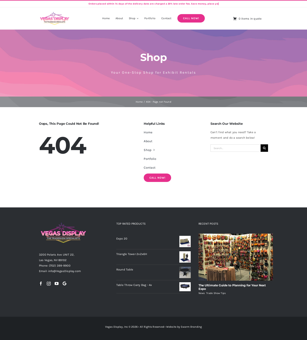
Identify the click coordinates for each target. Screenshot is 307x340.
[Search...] (235, 148)
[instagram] (49, 284)
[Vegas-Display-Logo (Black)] (54, 12)
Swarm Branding (191, 326)
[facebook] (41, 284)
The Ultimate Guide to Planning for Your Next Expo (232, 287)
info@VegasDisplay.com (64, 271)
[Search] (264, 148)
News (202, 293)
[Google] (64, 284)
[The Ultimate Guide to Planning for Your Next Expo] (236, 257)
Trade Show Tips (216, 293)
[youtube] (57, 284)
